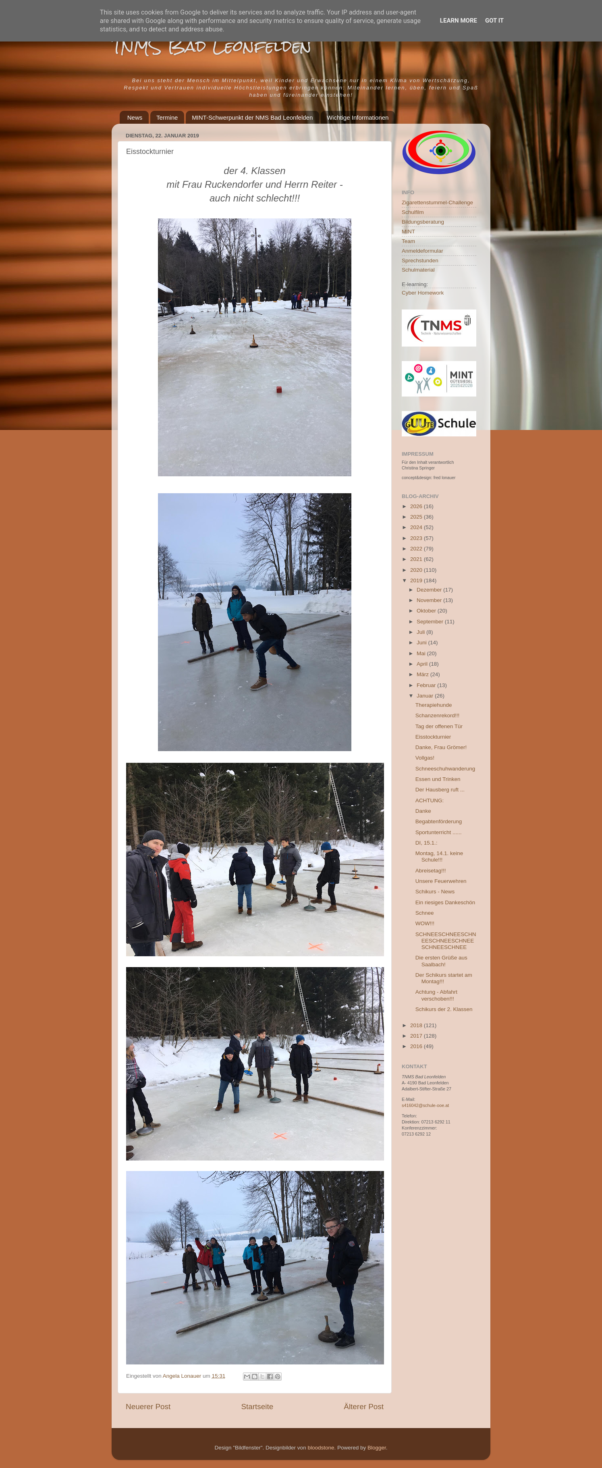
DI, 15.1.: (426, 843)
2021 (417, 559)
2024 (417, 527)
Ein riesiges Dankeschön (445, 902)
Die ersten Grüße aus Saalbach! (441, 961)
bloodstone (320, 1448)
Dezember (430, 590)
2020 (417, 570)
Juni (422, 643)
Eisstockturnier (433, 737)
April (423, 664)
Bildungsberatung (423, 222)
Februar (427, 685)
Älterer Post (364, 1406)
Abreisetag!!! (430, 871)
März (423, 674)
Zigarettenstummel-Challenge (437, 202)
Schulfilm (413, 212)
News (135, 117)
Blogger (376, 1448)
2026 (417, 506)
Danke (423, 811)
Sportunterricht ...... (438, 832)
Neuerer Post (148, 1406)
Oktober (427, 611)
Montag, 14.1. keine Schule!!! (439, 856)
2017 (417, 1036)
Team (408, 241)
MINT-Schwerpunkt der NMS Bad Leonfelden (252, 117)
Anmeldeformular (422, 251)
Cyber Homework (423, 293)
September (431, 622)
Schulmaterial (418, 270)
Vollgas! (424, 758)
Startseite (257, 1406)
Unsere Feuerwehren (441, 881)
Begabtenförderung (438, 821)
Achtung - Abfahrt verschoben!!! (436, 995)
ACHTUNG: (429, 800)
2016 (417, 1046)
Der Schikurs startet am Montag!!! (443, 978)
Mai (422, 653)
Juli (421, 632)
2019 (417, 580)
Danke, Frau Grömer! (441, 747)
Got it (494, 20)
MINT (408, 231)
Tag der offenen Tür (439, 726)
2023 (417, 538)
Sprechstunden (420, 260)
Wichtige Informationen (357, 117)
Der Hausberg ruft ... (440, 790)
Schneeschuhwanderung (445, 769)
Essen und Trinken (438, 779)
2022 (417, 549)
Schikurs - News (435, 892)
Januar (426, 696)
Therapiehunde (433, 705)
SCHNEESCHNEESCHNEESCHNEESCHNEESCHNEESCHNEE (445, 940)
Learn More (458, 20)
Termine (167, 117)
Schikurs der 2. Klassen (444, 1009)
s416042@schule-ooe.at (425, 1105)
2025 (417, 517)
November (430, 600)
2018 (417, 1025)
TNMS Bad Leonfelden (211, 46)
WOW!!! (424, 923)
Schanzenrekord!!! (437, 715)
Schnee (424, 913)
